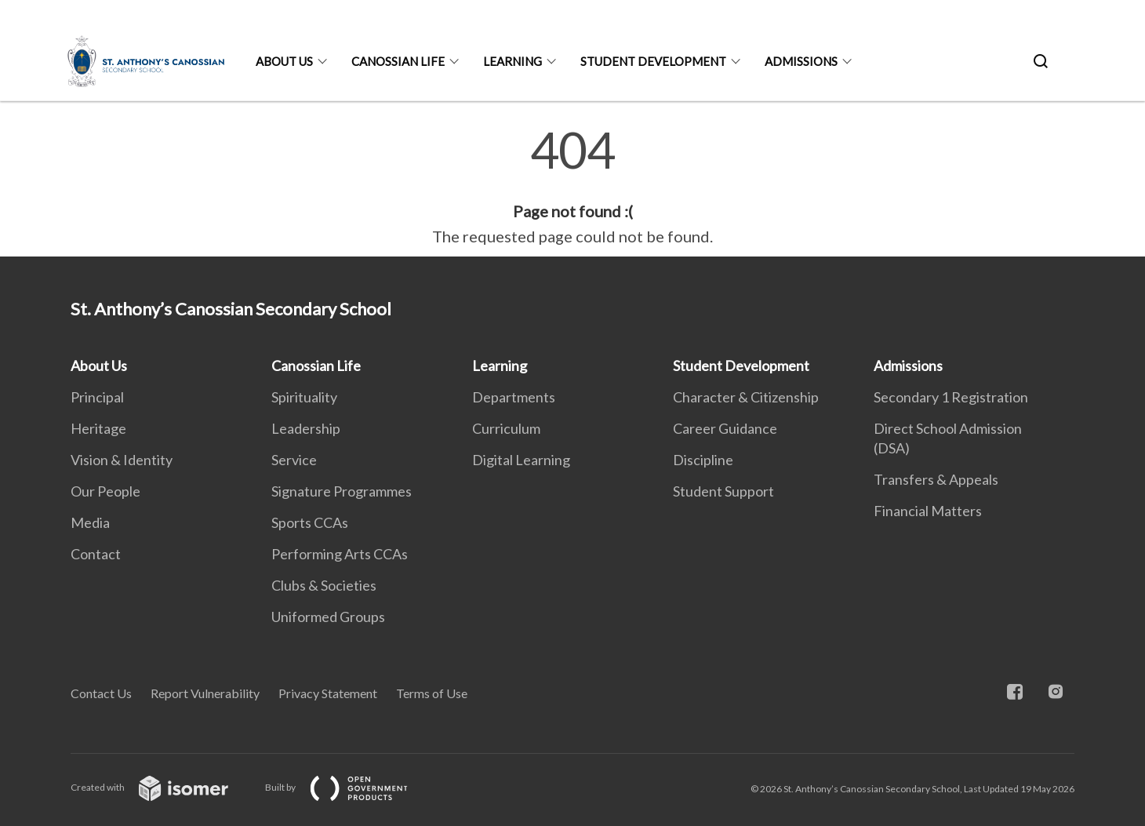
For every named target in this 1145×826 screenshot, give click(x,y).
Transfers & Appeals (936, 479)
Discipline (703, 459)
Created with (162, 787)
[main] (572, 187)
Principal (97, 397)
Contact (96, 553)
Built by (349, 787)
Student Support (723, 491)
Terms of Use (431, 693)
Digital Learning (521, 459)
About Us (284, 61)
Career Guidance (725, 428)
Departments (513, 397)
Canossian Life (398, 61)
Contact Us (101, 693)
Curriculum (506, 428)
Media (90, 522)
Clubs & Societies (323, 585)
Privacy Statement (327, 693)
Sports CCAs (309, 522)
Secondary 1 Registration (951, 397)
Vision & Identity (122, 459)
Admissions (801, 61)
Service (294, 459)
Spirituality (304, 397)
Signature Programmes (341, 491)
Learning (512, 61)
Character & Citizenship (746, 397)
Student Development (653, 61)
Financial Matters (928, 510)
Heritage (98, 428)
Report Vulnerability (205, 693)
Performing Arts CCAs (339, 553)
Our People (105, 491)
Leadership (305, 428)
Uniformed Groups (328, 616)
